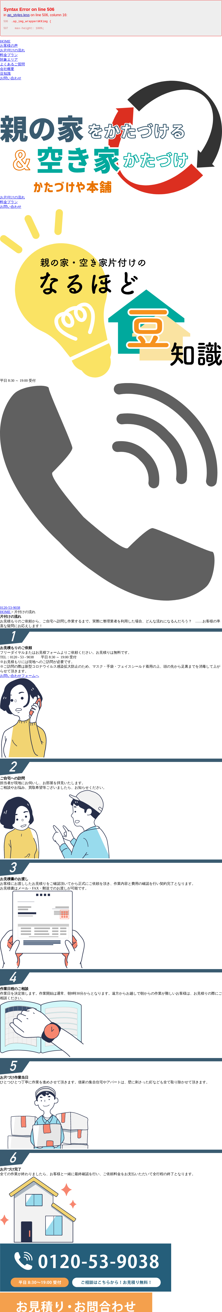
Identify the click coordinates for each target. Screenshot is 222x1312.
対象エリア (9, 61)
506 (6, 22)
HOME (5, 43)
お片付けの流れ (12, 51)
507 (6, 29)
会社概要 (7, 70)
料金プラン (9, 56)
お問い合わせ (10, 79)
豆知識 (5, 75)
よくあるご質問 (12, 65)
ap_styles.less (18, 15)
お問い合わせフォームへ (19, 677)
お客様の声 (9, 47)
